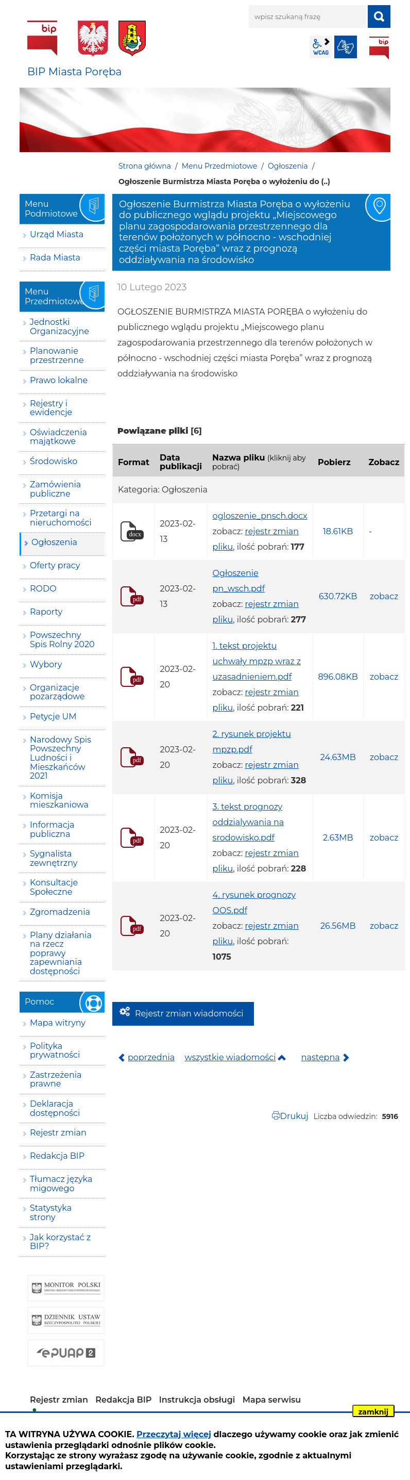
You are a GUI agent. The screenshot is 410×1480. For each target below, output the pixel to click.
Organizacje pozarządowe (57, 692)
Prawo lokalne (59, 380)
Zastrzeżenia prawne (55, 1079)
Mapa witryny (58, 1023)
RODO (43, 589)
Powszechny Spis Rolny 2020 (62, 639)
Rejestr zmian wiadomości (189, 1013)
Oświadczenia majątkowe (58, 437)
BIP (379, 48)
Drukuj (294, 1116)
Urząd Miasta (56, 234)
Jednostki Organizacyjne (59, 326)
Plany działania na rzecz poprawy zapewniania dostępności (61, 953)
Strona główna (144, 166)
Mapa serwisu (272, 1400)
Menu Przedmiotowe (220, 166)
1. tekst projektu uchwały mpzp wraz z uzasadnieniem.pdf (257, 661)
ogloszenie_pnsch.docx (260, 516)
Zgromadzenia (60, 912)
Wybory (46, 664)
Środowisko (53, 461)
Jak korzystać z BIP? (60, 1242)
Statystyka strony (51, 1212)
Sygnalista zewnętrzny (53, 858)
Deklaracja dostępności (55, 1108)
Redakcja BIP (57, 1156)
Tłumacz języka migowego (61, 1183)
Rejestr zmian (58, 1133)
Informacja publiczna (52, 829)
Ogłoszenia (288, 166)
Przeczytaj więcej (173, 1434)
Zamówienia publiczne (55, 489)
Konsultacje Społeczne (54, 887)
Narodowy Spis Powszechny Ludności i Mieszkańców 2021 (60, 758)
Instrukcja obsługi (197, 1400)
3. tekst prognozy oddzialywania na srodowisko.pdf (248, 822)
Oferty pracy (55, 565)
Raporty (46, 612)
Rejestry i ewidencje (51, 408)
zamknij (373, 1412)
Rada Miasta (55, 257)
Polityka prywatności (55, 1050)
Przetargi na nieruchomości (61, 518)
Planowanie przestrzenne (57, 355)
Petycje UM (53, 716)
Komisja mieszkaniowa (59, 800)
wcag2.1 (321, 47)
